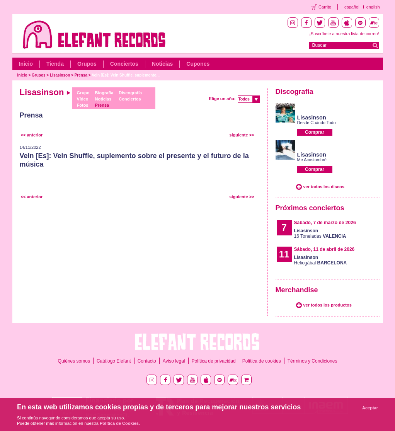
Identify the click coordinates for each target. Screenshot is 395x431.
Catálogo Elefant (114, 361)
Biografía (104, 92)
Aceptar (370, 407)
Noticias (162, 64)
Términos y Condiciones (312, 361)
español (351, 7)
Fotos (83, 105)
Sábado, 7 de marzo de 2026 (325, 222)
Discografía (130, 92)
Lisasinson (60, 75)
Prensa (81, 75)
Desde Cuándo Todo (316, 122)
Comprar (314, 132)
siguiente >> (241, 135)
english (373, 7)
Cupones (197, 64)
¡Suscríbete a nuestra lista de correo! (344, 33)
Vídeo (83, 99)
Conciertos (124, 64)
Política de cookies (261, 361)
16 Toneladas (320, 233)
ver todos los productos (327, 305)
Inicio (26, 64)
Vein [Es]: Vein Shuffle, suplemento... (126, 75)
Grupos (87, 64)
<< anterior (32, 135)
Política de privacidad (214, 361)
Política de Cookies (119, 423)
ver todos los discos (323, 186)
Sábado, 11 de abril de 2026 (324, 249)
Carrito (324, 7)
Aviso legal (174, 361)
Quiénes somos (74, 361)
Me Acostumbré (312, 159)
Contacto (147, 361)
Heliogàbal (320, 260)
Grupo (83, 92)
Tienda (55, 64)
